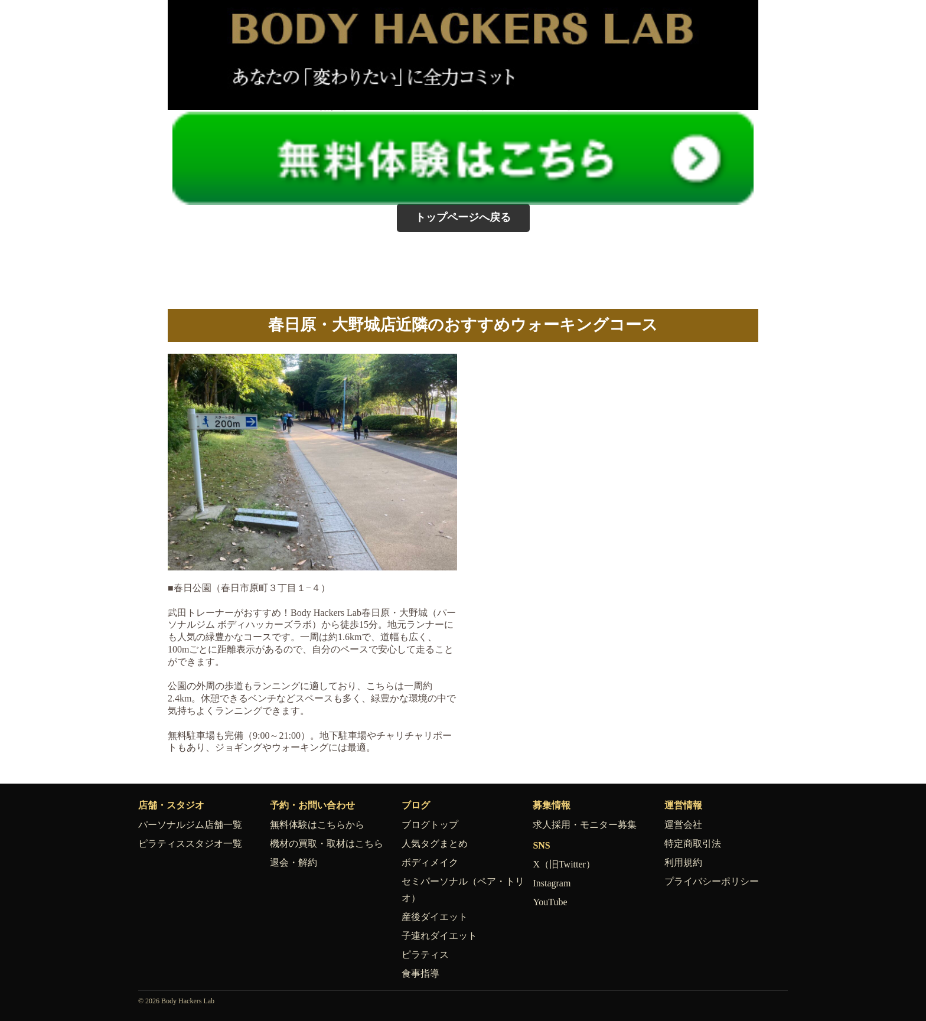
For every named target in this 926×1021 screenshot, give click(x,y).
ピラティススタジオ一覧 (190, 844)
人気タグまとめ (435, 844)
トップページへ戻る (463, 217)
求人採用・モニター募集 (585, 825)
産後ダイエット (435, 917)
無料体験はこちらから (317, 825)
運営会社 (683, 825)
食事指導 (420, 973)
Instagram (551, 883)
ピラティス (425, 955)
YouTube (550, 902)
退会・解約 (293, 862)
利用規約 (683, 862)
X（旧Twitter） (564, 864)
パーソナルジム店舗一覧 (190, 825)
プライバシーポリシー (711, 881)
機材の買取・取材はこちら (326, 844)
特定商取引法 (692, 844)
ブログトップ (430, 825)
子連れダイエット (439, 936)
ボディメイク (430, 862)
